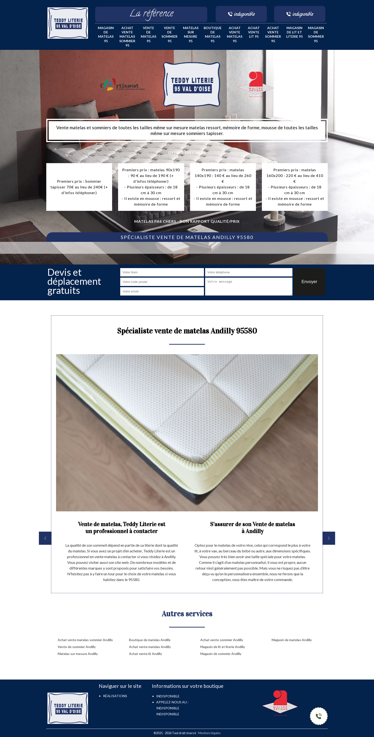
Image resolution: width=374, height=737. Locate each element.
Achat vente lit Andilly (145, 654)
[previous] (45, 538)
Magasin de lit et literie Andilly (222, 647)
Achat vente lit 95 (254, 32)
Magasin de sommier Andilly (220, 654)
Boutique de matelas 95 (213, 34)
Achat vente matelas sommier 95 (127, 36)
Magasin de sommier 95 (316, 34)
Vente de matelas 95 (148, 34)
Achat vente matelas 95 (234, 34)
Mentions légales (209, 733)
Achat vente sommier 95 (273, 34)
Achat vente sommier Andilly (221, 640)
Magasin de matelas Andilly (292, 640)
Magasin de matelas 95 (106, 34)
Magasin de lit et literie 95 (294, 32)
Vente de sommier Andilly (77, 647)
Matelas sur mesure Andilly (78, 654)
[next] (328, 538)
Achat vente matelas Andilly (150, 647)
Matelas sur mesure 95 (190, 34)
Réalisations (115, 696)
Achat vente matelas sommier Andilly (85, 640)
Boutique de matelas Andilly (150, 640)
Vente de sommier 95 (169, 34)
